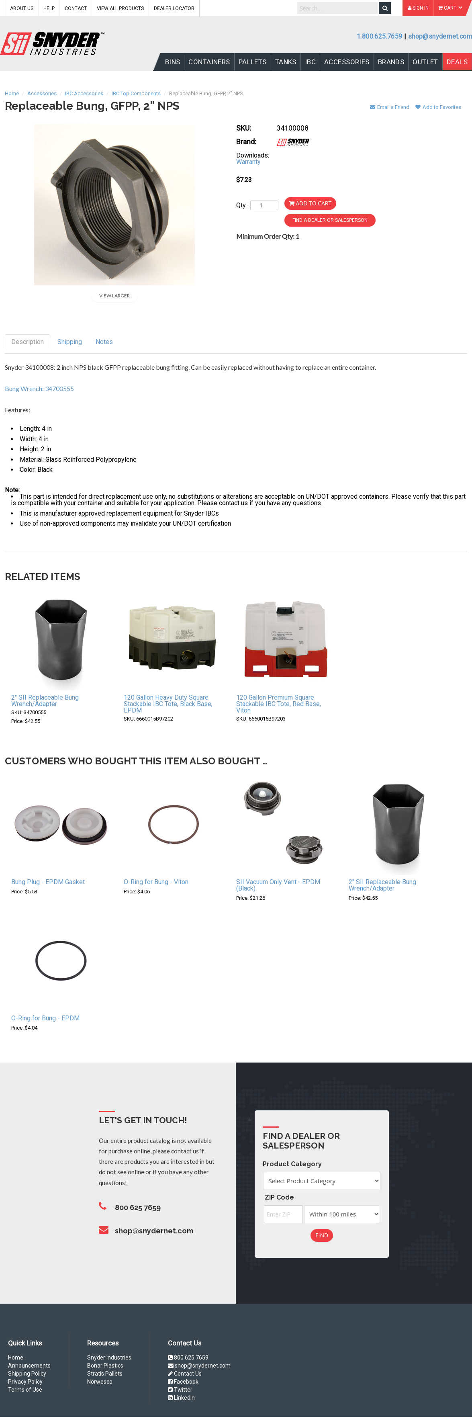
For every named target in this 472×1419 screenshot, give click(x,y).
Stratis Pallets (105, 1373)
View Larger (114, 296)
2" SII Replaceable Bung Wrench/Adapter (45, 701)
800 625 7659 (188, 1357)
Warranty (248, 162)
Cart (450, 8)
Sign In (418, 8)
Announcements (29, 1365)
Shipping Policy (27, 1373)
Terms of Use (25, 1389)
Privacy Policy (25, 1381)
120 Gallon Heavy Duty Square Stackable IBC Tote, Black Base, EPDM (168, 704)
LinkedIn (181, 1398)
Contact (76, 8)
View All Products (120, 8)
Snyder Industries (109, 1357)
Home (15, 1357)
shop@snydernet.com (440, 36)
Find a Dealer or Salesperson (330, 220)
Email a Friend (389, 107)
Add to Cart (310, 203)
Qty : (257, 205)
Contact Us (185, 1373)
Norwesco (99, 1381)
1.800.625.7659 (380, 36)
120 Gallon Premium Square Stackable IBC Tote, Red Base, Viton (278, 704)
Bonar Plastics (105, 1365)
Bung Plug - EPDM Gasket (48, 882)
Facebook (183, 1381)
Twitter (180, 1389)
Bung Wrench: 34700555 (39, 388)
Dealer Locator (174, 8)
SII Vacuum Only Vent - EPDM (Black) (278, 885)
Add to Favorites (438, 107)
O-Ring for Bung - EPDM (45, 1018)
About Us (21, 8)
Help (49, 8)
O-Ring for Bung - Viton (156, 882)
